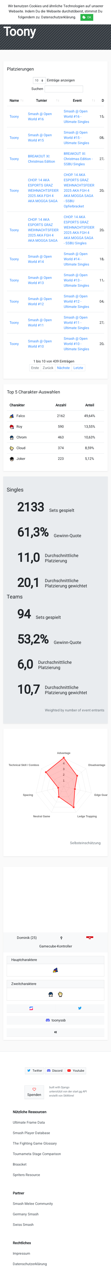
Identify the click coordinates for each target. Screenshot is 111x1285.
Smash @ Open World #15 (40, 138)
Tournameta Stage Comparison (37, 1154)
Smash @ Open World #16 (40, 116)
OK (86, 17)
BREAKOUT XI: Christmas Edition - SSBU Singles (78, 159)
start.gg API (80, 1092)
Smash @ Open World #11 (40, 322)
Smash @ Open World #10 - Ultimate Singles (76, 344)
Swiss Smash (23, 1224)
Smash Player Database (31, 1133)
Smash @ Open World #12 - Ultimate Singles (76, 301)
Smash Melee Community (33, 1203)
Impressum (21, 1253)
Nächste (63, 368)
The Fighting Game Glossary (35, 1143)
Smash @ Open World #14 (40, 259)
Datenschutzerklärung (30, 1264)
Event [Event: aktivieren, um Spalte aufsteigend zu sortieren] (77, 100)
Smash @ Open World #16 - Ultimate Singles (76, 116)
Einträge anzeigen (54, 80)
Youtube (75, 1070)
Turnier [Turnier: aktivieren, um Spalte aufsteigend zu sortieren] (41, 100)
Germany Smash (26, 1214)
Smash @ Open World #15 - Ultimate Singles (76, 138)
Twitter (34, 1070)
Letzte (78, 368)
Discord (55, 1070)
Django (65, 1087)
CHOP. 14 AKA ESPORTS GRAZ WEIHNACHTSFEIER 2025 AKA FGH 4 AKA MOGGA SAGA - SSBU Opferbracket (79, 190)
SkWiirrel (68, 1096)
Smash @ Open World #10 (40, 344)
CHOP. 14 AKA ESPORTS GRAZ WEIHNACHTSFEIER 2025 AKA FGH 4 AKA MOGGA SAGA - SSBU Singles (79, 230)
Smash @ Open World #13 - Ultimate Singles (76, 280)
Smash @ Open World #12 (40, 301)
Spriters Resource (26, 1175)
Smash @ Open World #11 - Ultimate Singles (76, 323)
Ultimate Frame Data (29, 1122)
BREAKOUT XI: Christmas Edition (41, 159)
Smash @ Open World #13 (40, 280)
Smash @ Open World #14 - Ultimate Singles (76, 259)
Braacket (19, 1164)
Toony (14, 116)
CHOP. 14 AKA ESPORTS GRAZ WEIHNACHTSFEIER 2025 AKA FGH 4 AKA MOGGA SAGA (43, 191)
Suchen (57, 89)
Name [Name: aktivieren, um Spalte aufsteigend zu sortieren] (14, 100)
